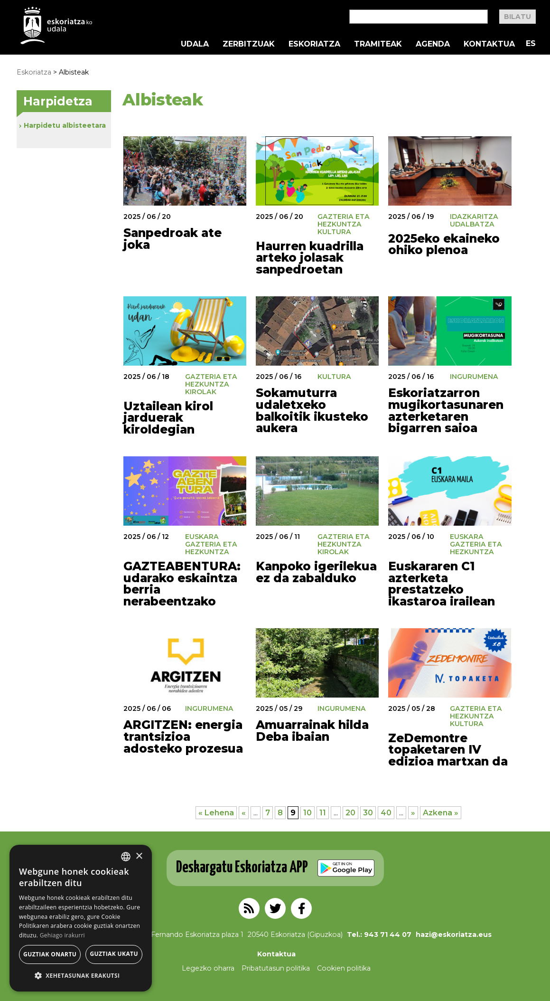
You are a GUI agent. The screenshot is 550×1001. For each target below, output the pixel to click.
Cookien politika (344, 968)
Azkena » (440, 812)
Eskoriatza (314, 44)
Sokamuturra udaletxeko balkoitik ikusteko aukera (312, 410)
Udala (195, 44)
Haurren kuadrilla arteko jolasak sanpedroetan (310, 257)
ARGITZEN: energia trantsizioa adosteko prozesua (183, 736)
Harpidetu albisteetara (65, 125)
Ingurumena (474, 376)
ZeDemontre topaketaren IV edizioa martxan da (448, 749)
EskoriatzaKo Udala (56, 25)
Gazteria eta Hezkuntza (343, 220)
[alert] (80, 918)
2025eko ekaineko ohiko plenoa (444, 244)
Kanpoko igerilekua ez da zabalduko (316, 572)
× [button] (138, 856)
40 (386, 812)
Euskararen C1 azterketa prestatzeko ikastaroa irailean (441, 583)
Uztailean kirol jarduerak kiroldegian (168, 417)
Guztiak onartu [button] (49, 954)
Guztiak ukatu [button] (114, 954)
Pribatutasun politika (276, 968)
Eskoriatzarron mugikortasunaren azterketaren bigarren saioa (445, 410)
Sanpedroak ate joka (172, 239)
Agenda (433, 44)
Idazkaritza (474, 216)
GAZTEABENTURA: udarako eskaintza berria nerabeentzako (182, 583)
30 (368, 812)
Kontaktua (489, 44)
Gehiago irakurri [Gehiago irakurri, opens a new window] (62, 935)
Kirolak (200, 391)
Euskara (202, 536)
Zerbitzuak (249, 44)
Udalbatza (472, 224)
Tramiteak (378, 44)
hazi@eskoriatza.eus (454, 934)
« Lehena (216, 812)
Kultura (334, 231)
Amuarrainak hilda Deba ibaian (312, 731)
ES (531, 43)
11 (322, 812)
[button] (80, 976)
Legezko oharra (208, 968)
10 (307, 812)
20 (350, 812)
